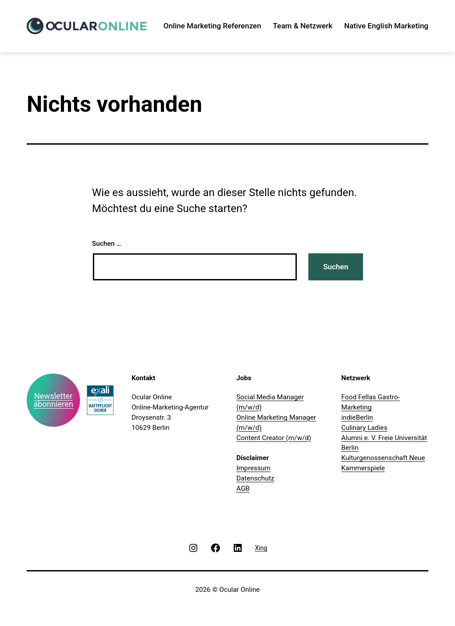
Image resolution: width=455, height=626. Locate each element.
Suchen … (106, 244)
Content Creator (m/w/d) (273, 438)
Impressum (253, 468)
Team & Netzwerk (302, 25)
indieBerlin (357, 417)
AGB (243, 488)
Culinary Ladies (364, 428)
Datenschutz (255, 478)
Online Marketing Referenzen (212, 25)
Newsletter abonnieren (53, 400)
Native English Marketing (386, 25)
